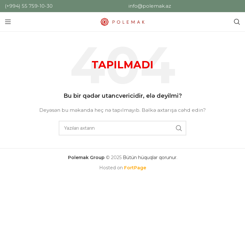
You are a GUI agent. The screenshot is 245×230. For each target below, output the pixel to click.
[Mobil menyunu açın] (8, 21)
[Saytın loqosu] (122, 21)
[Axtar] (237, 21)
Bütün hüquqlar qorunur (149, 157)
